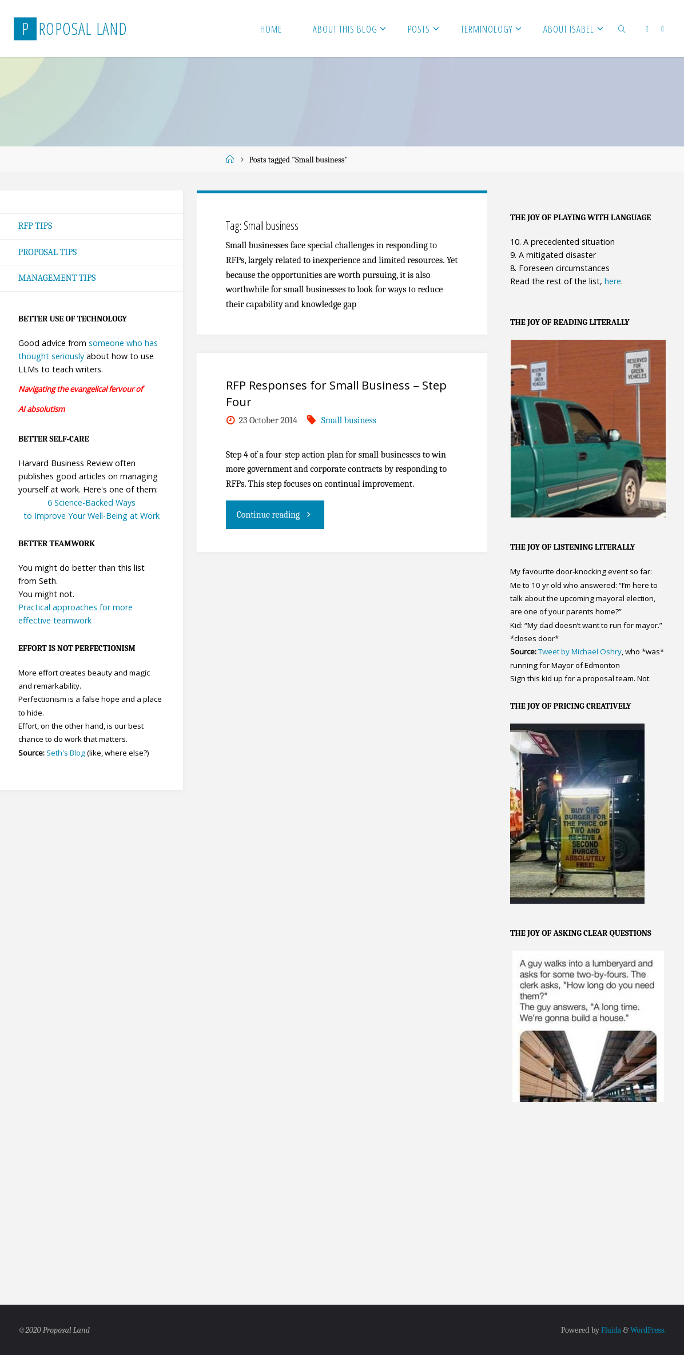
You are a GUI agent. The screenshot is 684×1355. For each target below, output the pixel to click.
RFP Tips (35, 226)
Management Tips (57, 278)
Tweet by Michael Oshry (580, 652)
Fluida (607, 1329)
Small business (348, 420)
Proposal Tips (48, 252)
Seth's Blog (65, 753)
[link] (622, 28)
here (613, 281)
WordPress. (647, 1329)
